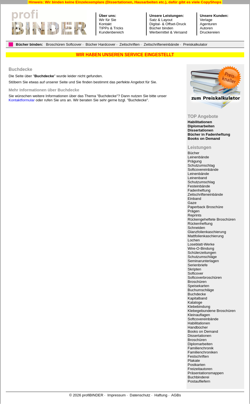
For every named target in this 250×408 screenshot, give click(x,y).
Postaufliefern (199, 381)
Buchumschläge (201, 290)
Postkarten (196, 365)
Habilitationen (200, 122)
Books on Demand (204, 138)
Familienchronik (200, 348)
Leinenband (197, 178)
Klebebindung (199, 306)
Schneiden (196, 228)
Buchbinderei (198, 377)
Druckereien (210, 32)
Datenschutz (140, 395)
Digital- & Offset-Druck (167, 24)
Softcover (195, 273)
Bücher (193, 153)
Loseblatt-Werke (201, 244)
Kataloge (195, 302)
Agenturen (208, 24)
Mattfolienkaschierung (206, 236)
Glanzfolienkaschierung (207, 232)
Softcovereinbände (203, 169)
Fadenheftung (199, 190)
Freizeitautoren (200, 369)
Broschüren (197, 282)
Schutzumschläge (202, 257)
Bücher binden (161, 28)
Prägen (194, 211)
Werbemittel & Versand (168, 32)
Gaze (192, 203)
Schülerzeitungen (202, 253)
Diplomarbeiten (201, 126)
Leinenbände (198, 157)
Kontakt (105, 24)
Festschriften (198, 356)
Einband (194, 199)
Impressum (116, 395)
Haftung (160, 395)
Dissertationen (200, 130)
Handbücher (198, 327)
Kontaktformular (22, 100)
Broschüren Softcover (63, 44)
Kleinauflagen (199, 315)
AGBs (176, 395)
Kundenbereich (111, 32)
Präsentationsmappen (206, 373)
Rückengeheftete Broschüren (212, 219)
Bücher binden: (29, 44)
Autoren (206, 28)
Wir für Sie (107, 20)
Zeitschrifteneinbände (161, 44)
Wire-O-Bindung (201, 248)
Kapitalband (197, 298)
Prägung (194, 161)
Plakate (194, 360)
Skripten (194, 269)
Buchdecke (197, 294)
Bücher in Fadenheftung (209, 134)
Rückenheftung (200, 223)
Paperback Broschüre (205, 207)
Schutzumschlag (201, 165)
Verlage (206, 20)
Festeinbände (199, 186)
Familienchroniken (203, 352)
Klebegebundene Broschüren (212, 311)
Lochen (194, 240)
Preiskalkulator (195, 44)
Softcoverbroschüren (205, 277)
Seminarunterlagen (203, 261)
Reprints (194, 215)
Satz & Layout (160, 20)
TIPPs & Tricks (111, 28)
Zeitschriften (129, 44)
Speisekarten (198, 286)
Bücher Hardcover (100, 44)
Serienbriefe (198, 265)
